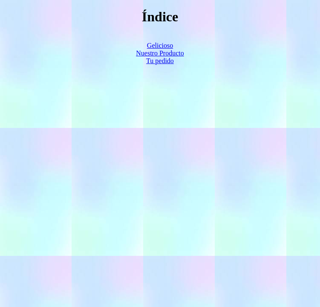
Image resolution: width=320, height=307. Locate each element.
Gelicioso (160, 45)
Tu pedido (160, 60)
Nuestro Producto (160, 53)
